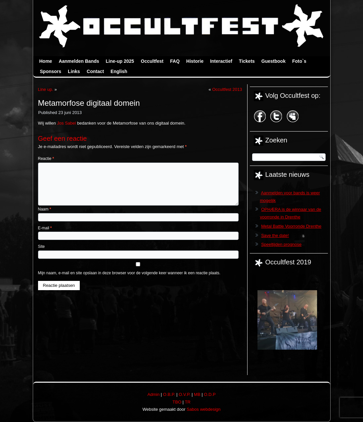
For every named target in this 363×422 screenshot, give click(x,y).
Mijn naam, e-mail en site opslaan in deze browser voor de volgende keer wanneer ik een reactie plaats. (129, 273)
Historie (195, 61)
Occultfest (152, 61)
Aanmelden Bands (79, 61)
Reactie (46, 158)
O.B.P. (169, 394)
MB (197, 394)
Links (74, 71)
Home (45, 61)
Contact (95, 71)
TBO (176, 402)
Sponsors (51, 71)
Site (41, 246)
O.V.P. (184, 394)
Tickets (247, 61)
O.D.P (209, 394)
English (119, 71)
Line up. (45, 89)
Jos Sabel (66, 123)
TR (187, 402)
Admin (153, 394)
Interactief (221, 61)
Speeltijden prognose (281, 244)
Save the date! (275, 235)
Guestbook (273, 61)
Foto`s (299, 61)
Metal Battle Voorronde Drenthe (291, 226)
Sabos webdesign (204, 409)
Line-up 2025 (120, 61)
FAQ (175, 61)
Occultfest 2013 (227, 89)
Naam (44, 209)
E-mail (45, 228)
